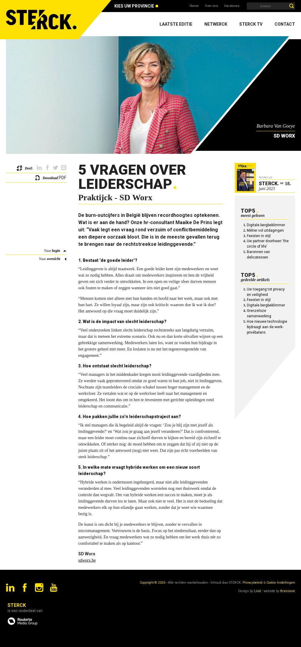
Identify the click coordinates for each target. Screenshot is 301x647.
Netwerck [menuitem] (215, 24)
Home (194, 6)
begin (56, 251)
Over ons (211, 6)
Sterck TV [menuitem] (250, 24)
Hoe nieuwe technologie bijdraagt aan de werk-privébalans (267, 327)
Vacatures (231, 6)
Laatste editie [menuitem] (176, 24)
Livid (257, 591)
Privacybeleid (252, 583)
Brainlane (287, 591)
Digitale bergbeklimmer (266, 225)
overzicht (53, 259)
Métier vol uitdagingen (265, 230)
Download (50, 178)
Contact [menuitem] (285, 24)
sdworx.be (87, 560)
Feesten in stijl (259, 236)
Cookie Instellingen (280, 583)
